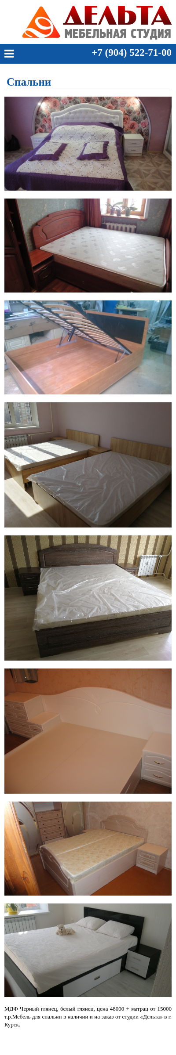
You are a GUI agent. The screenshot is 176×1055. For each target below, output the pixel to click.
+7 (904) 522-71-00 (132, 52)
